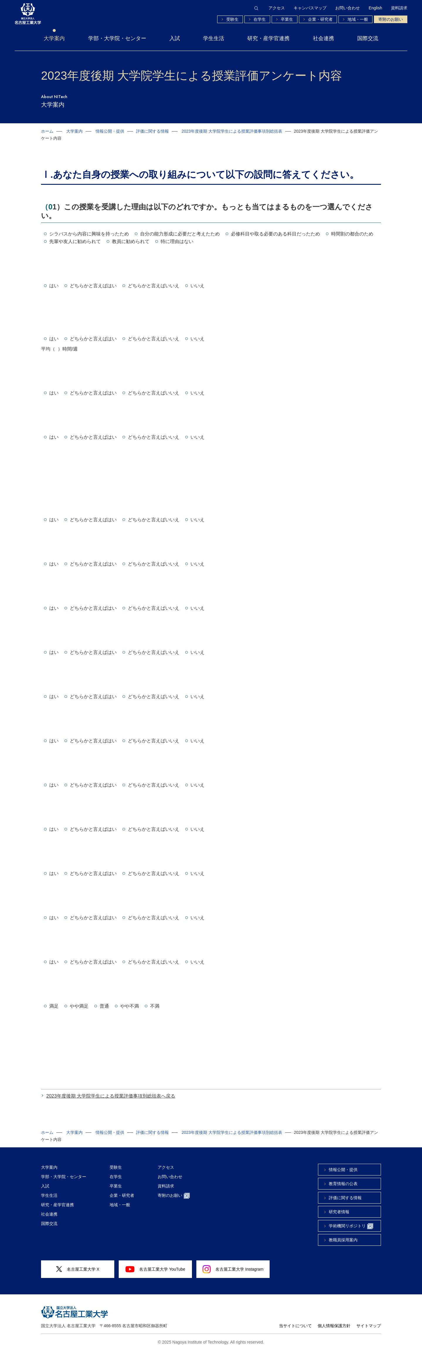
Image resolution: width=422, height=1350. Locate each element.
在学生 (259, 19)
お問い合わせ (347, 8)
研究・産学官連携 (268, 38)
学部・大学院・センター (117, 38)
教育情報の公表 (343, 1183)
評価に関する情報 (152, 131)
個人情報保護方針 (334, 1325)
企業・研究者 (320, 19)
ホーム (47, 131)
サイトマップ (368, 1325)
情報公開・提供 (110, 131)
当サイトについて (295, 1325)
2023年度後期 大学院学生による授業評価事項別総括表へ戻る (110, 1095)
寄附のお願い (390, 19)
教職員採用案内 (343, 1240)
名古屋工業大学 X (77, 1269)
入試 (174, 38)
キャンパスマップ (310, 8)
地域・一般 (358, 19)
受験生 (232, 19)
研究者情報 (339, 1211)
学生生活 (213, 38)
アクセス (276, 8)
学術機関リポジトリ (351, 1226)
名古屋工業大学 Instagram (233, 1269)
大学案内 (54, 38)
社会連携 (323, 38)
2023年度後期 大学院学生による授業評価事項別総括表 (232, 131)
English (375, 8)
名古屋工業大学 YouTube (155, 1269)
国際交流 (367, 38)
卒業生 (287, 19)
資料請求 (399, 8)
